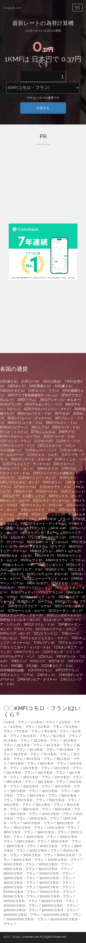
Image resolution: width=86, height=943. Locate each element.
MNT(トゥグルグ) (68, 551)
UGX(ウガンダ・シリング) (61, 652)
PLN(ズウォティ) (23, 592)
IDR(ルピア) (11, 496)
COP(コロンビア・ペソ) (17, 445)
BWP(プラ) (67, 432)
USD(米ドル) (9, 381)
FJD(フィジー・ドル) (15, 473)
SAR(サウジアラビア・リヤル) (29, 606)
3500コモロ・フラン (21, 846)
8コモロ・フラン (56, 731)
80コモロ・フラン (39, 759)
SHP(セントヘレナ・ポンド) (20, 620)
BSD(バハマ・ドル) (66, 427)
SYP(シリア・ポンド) (15, 633)
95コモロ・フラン (53, 763)
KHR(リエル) (26, 519)
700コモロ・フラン (17, 804)
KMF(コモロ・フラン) (54, 519)
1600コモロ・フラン (29, 827)
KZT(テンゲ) (36, 528)
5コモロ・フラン (50, 726)
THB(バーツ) (70, 633)
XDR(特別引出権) (12, 670)
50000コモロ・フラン (55, 887)
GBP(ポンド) (17, 386)
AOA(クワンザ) (10, 404)
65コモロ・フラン (27, 754)
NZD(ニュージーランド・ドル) (46, 578)
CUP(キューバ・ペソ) (40, 450)
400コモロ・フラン (56, 791)
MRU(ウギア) (44, 555)
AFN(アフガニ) (71, 395)
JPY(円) (22, 514)
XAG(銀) (17, 665)
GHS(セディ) (68, 478)
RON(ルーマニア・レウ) (38, 597)
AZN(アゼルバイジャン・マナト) (47, 409)
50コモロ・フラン (43, 749)
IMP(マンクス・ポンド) (65, 496)
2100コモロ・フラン (41, 836)
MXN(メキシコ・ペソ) (18, 565)
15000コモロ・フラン (54, 869)
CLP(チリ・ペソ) (68, 441)
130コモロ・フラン (20, 772)
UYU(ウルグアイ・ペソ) (17, 656)
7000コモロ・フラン (38, 855)
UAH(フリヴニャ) (26, 652)
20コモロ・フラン (16, 740)
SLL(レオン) (52, 620)
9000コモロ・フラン (29, 859)
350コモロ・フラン (24, 791)
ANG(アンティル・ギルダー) (60, 400)
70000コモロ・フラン (56, 891)
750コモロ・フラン (49, 804)
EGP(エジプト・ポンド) (17, 468)
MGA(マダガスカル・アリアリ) (43, 546)
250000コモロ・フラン (59, 905)
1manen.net (12, 7)
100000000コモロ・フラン (26, 919)
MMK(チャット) (41, 551)
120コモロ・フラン (68, 768)
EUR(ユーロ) (30, 381)
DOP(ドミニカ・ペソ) (70, 459)
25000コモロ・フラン (19, 878)
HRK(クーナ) (23, 491)
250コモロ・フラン (37, 786)
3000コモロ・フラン (65, 841)
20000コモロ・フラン (55, 873)
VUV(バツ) (37, 661)
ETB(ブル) (69, 468)
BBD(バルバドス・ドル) (34, 413)
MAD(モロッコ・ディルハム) (47, 542)
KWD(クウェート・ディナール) (43, 523)
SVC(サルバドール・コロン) (56, 629)
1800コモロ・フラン (18, 832)
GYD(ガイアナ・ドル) (55, 487)
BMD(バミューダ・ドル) (25, 423)
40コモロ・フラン (59, 745)
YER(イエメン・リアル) (16, 675)
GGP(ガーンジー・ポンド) (37, 478)
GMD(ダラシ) (52, 482)
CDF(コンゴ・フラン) (15, 441)
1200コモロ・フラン (44, 818)
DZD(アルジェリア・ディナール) (26, 464)
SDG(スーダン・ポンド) (65, 610)
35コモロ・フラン (30, 745)
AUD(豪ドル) (63, 386)
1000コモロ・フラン (57, 814)
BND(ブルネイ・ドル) (61, 423)
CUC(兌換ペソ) (11, 450)
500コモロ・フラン (44, 795)
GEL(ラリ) (7, 478)
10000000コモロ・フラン (62, 914)
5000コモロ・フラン (45, 850)
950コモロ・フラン (24, 814)
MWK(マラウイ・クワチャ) (65, 560)
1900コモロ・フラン (52, 832)
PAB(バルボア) (37, 583)
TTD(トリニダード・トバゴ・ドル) (25, 647)
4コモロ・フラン (22, 726)
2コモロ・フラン (43, 722)
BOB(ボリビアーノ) (14, 427)
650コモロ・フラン (63, 800)
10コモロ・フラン (36, 736)
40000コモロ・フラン (55, 882)
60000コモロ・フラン (19, 891)
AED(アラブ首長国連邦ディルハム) (33, 395)
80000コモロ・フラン (19, 896)
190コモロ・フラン (52, 781)
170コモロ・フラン (68, 777)
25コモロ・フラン (46, 740)
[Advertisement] (43, 190)
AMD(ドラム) (27, 400)
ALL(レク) (7, 400)
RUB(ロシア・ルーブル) (34, 601)
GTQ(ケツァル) (25, 487)
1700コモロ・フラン (62, 827)
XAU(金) (32, 665)
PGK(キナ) (7, 588)
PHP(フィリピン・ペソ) (35, 588)
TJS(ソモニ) (8, 638)
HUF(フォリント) (73, 491)
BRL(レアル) (40, 427)
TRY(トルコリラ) (70, 643)
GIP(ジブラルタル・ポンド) (19, 482)
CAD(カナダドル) (12, 390)
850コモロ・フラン (37, 809)
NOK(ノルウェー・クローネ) (47, 574)
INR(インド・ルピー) (14, 500)
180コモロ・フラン (20, 781)
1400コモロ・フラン (38, 823)
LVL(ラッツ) (57, 537)
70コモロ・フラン (56, 754)
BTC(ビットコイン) (14, 432)
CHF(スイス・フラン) (43, 390)
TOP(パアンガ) (44, 643)
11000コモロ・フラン (19, 864)
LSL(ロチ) (18, 537)
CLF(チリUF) (43, 441)
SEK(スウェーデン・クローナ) (21, 615)
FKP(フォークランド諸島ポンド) (56, 473)
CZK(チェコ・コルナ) (42, 455)
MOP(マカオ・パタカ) (15, 555)
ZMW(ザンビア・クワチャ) (37, 679)
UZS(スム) (45, 656)
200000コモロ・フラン (20, 905)
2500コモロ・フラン (32, 841)
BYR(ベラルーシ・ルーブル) (20, 436)
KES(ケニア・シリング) (48, 514)
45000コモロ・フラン (19, 887)
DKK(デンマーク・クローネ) (31, 459)
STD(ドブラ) (23, 629)
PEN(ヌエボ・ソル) (64, 583)
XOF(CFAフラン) (40, 670)
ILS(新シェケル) (34, 496)
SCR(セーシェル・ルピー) (26, 610)
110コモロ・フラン (36, 768)
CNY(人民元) (52, 381)
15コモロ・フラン (65, 736)
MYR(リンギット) (50, 565)
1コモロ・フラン (15, 722)
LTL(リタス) (36, 537)
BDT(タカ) (62, 413)
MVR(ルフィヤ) (31, 560)
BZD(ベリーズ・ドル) (59, 436)
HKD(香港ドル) (40, 386)
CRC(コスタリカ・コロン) (56, 445)
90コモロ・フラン (23, 763)
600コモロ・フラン (31, 800)
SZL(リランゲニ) (46, 633)
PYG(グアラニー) (51, 592)
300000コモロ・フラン (20, 910)
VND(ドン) (18, 661)
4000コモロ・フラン (55, 846)
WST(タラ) (56, 661)
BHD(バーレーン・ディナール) (30, 418)
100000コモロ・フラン (20, 901)
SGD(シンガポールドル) (64, 615)
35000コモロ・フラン (19, 882)
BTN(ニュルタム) (43, 432)
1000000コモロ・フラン (21, 914)
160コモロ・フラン (37, 777)
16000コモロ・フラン (19, 873)
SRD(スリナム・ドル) (39, 624)
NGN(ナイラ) (55, 569)
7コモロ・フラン (29, 731)
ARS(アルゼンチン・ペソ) (43, 404)
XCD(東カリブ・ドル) (57, 665)
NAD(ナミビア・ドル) (26, 569)
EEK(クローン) (64, 464)
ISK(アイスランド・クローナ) (41, 505)
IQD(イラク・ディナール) (51, 500)
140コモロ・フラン (51, 772)
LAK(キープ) (57, 528)
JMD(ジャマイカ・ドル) (38, 510)
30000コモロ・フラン (55, 878)
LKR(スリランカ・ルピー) (39, 533)
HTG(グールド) (46, 491)
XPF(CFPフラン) (67, 670)
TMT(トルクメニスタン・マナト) (44, 638)
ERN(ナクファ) (47, 468)
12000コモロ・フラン (54, 864)
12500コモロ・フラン (19, 869)
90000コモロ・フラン (56, 896)
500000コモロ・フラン (59, 910)
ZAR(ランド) (46, 675)
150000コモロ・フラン (58, 901)
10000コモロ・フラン (64, 859)
